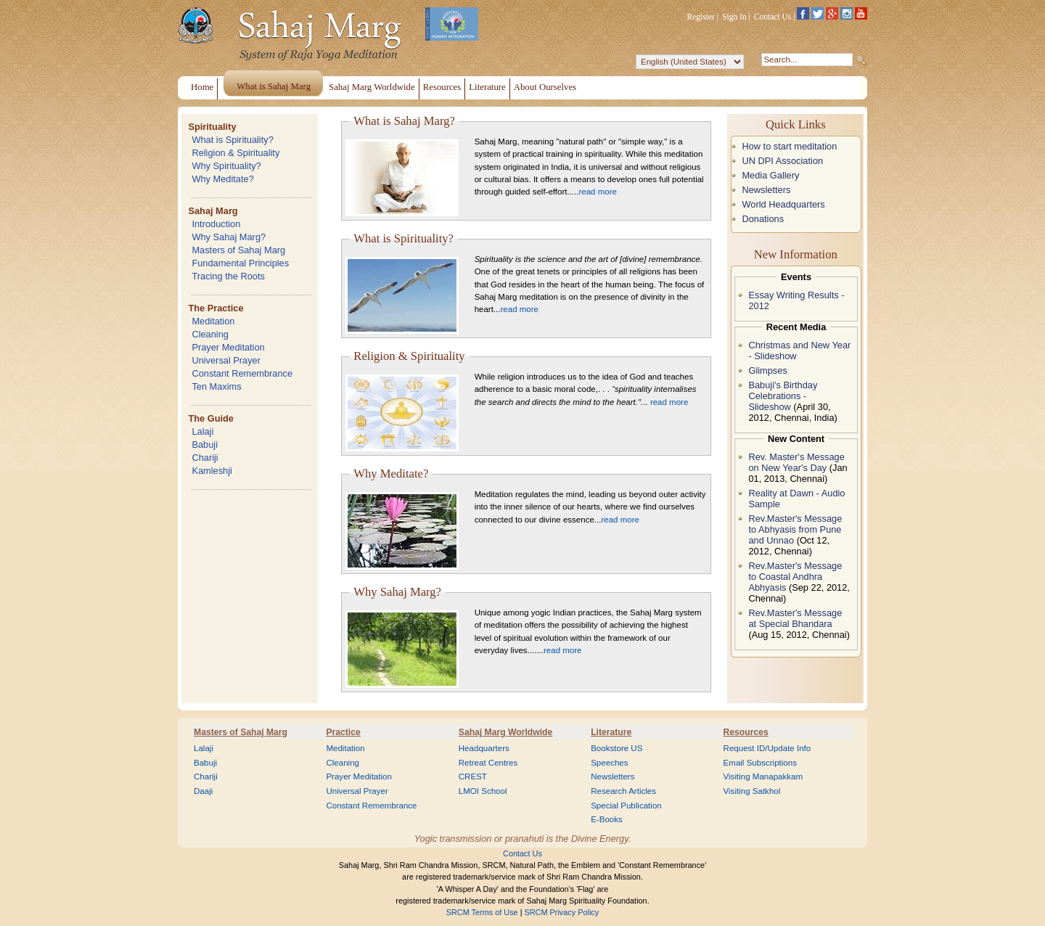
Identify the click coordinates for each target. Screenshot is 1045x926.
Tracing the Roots (228, 276)
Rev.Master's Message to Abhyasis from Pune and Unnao (795, 529)
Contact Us (773, 16)
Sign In (734, 16)
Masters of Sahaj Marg (238, 250)
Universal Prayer (226, 360)
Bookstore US (616, 748)
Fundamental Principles (240, 263)
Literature (611, 732)
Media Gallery (770, 175)
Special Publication (626, 805)
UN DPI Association (782, 160)
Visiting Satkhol (752, 791)
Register (701, 16)
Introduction (216, 223)
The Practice (215, 308)
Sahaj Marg (212, 210)
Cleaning (210, 334)
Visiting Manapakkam (763, 776)
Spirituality (212, 126)
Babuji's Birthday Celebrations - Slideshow (782, 396)
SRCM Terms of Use (482, 912)
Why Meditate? (222, 178)
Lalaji (202, 431)
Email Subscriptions (760, 762)
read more (597, 191)
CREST (473, 776)
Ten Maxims (216, 386)
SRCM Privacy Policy (562, 912)
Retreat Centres (488, 762)
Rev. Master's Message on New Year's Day (796, 462)
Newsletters (766, 189)
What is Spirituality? (232, 139)
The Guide (211, 418)
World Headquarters (783, 204)
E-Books (607, 819)
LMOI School (483, 791)
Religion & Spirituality (235, 152)
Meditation (213, 321)
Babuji (205, 444)
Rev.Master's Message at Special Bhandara (795, 618)
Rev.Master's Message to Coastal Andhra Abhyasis (795, 576)
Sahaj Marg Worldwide (505, 732)
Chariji (205, 457)
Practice (343, 732)
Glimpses (767, 370)
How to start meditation (789, 146)
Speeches (609, 762)
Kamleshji (211, 470)
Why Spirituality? (226, 165)
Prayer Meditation (228, 347)
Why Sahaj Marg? (229, 237)
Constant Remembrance (242, 373)
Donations (763, 218)
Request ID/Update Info (767, 748)
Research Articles (623, 791)
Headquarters (484, 748)
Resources (746, 732)
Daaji (203, 791)
